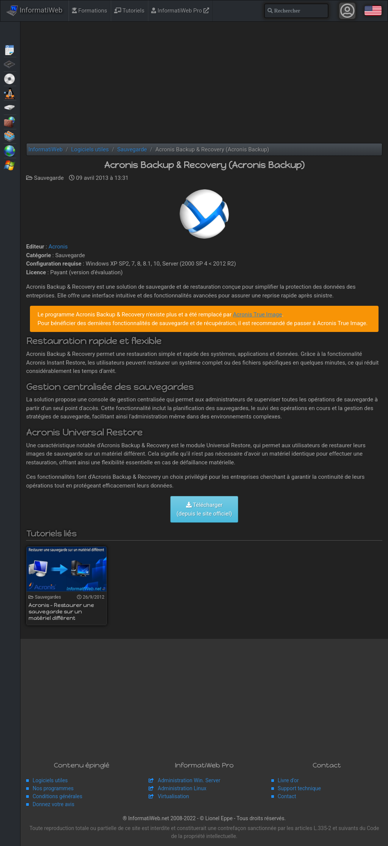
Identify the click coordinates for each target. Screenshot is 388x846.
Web (10, 150)
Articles (10, 49)
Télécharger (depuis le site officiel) (204, 509)
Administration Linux (182, 788)
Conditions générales (57, 796)
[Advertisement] (204, 82)
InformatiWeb (34, 10)
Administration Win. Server (189, 780)
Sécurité (10, 121)
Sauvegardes (10, 107)
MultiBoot (10, 92)
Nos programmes (53, 788)
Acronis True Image (257, 314)
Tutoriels (129, 10)
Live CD (10, 78)
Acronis (58, 246)
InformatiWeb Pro (180, 10)
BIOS (10, 64)
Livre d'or (288, 780)
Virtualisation (10, 136)
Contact (287, 796)
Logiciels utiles (50, 780)
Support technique (299, 788)
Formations (89, 10)
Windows (10, 165)
